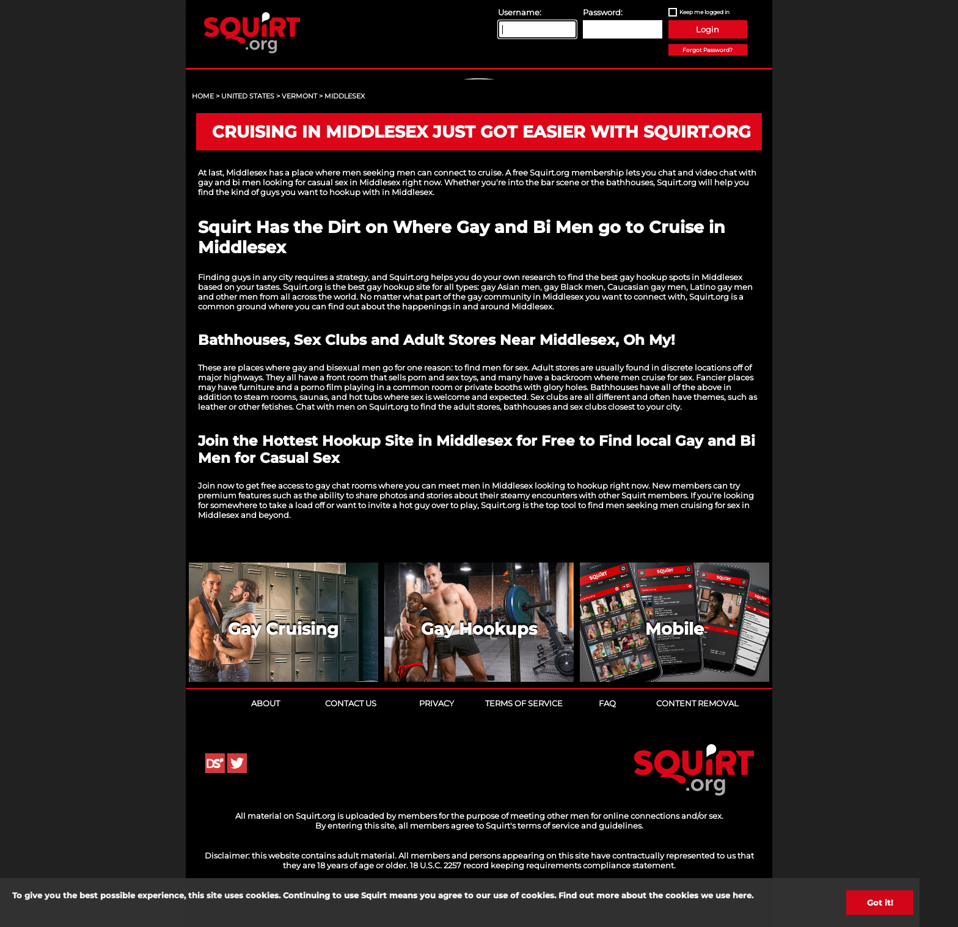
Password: (603, 12)
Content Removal (697, 703)
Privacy (436, 703)
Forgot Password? (707, 49)
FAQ (607, 703)
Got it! (880, 902)
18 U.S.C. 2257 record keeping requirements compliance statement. (543, 865)
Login (707, 29)
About (265, 703)
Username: (519, 12)
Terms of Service (524, 703)
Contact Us (350, 703)
